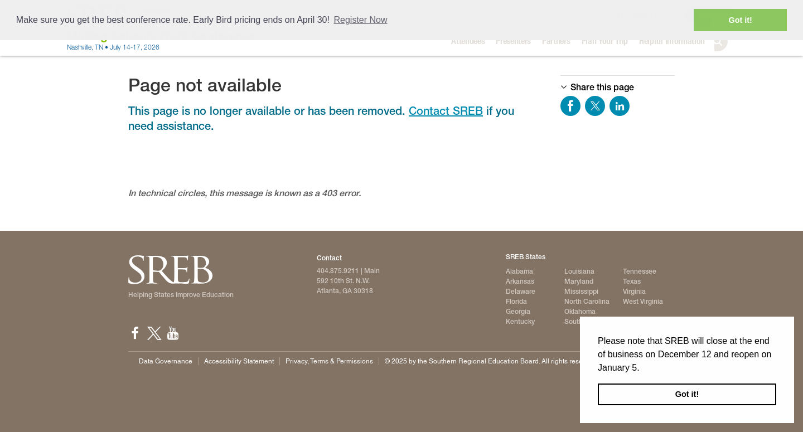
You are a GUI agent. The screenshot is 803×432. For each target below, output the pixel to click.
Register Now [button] (361, 20)
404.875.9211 (338, 271)
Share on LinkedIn (619, 106)
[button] (643, 368)
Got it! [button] (687, 394)
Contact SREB (446, 110)
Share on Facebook (570, 106)
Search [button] (726, 41)
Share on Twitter (595, 106)
